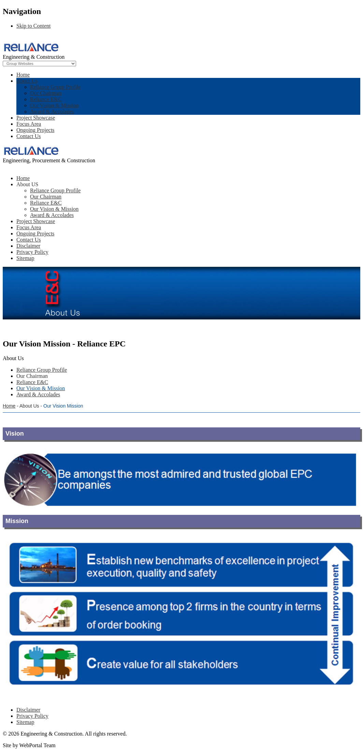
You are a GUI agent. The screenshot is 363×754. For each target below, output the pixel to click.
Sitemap (25, 722)
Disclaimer (28, 710)
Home (23, 75)
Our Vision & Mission (54, 105)
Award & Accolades (52, 111)
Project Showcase (35, 118)
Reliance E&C (46, 99)
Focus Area (28, 124)
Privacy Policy (32, 716)
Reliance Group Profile (55, 87)
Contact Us (28, 136)
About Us (27, 81)
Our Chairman (45, 93)
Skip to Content (33, 26)
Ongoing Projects (35, 130)
